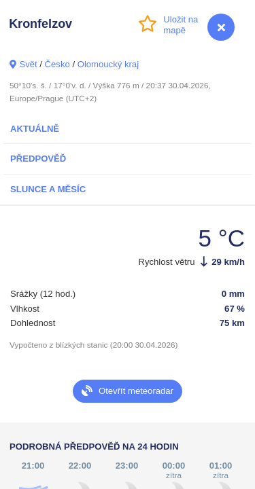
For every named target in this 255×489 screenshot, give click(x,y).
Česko (57, 64)
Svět (28, 64)
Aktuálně (34, 129)
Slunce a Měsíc (48, 189)
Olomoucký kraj (108, 64)
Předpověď (38, 158)
